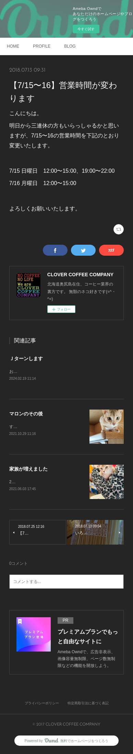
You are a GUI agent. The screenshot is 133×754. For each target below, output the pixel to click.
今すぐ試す (86, 29)
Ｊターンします (26, 358)
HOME (13, 46)
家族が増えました (28, 470)
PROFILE (41, 46)
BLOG (69, 46)
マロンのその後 (26, 414)
